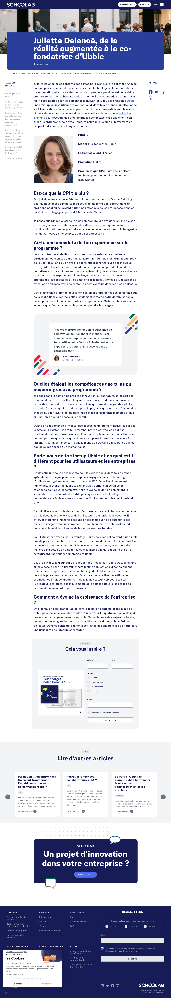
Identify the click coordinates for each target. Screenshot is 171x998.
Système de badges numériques (80, 951)
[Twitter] (156, 92)
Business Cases (127, 4)
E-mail (90, 699)
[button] (6, 993)
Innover (12, 912)
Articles (21, 73)
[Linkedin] (162, 92)
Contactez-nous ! (85, 875)
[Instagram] (150, 97)
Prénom (90, 660)
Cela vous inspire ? (13, 158)
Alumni (94, 678)
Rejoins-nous (45, 917)
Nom (114, 660)
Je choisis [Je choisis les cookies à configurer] (17, 984)
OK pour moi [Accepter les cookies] (47, 984)
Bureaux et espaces (50, 946)
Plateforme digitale (17, 930)
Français (12, 986)
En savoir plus (25, 811)
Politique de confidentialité (77, 958)
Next (163, 796)
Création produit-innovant (39, 73)
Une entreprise (97, 687)
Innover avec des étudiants (15, 936)
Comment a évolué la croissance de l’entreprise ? (13, 150)
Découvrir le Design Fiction (17, 918)
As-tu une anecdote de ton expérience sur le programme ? (14, 105)
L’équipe (42, 926)
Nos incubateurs (17, 946)
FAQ (72, 926)
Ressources (77, 912)
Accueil (12, 73)
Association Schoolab (49, 930)
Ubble (131, 100)
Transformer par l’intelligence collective (19, 924)
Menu (159, 4)
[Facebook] (150, 92)
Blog (72, 917)
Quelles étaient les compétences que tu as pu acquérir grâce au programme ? (13, 119)
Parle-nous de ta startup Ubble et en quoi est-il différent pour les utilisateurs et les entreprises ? (14, 136)
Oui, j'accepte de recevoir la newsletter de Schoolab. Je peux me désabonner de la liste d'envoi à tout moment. (130, 949)
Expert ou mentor (98, 682)
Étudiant (95, 691)
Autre (74, 946)
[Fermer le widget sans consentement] (16, 951)
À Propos (44, 912)
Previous (7, 796)
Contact (144, 4)
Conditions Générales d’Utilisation (81, 965)
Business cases (78, 921)
